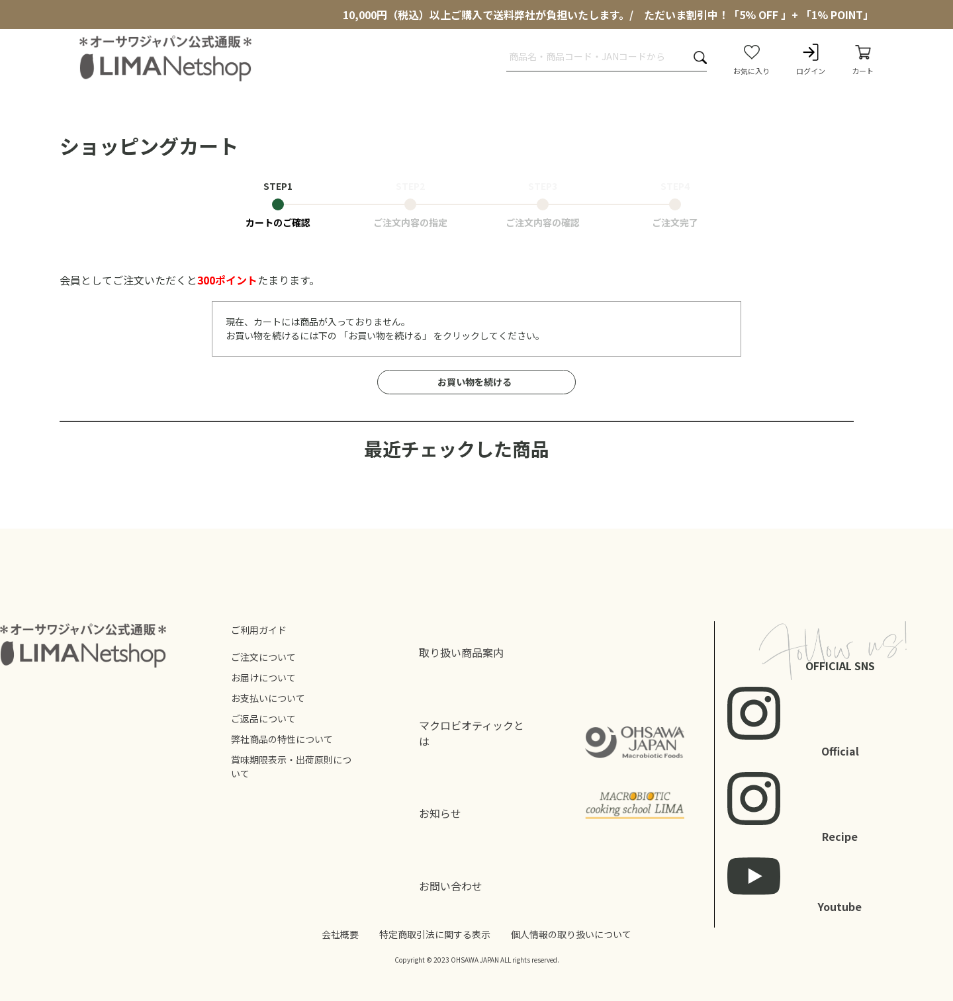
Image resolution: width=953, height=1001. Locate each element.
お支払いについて (268, 698)
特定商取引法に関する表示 (434, 934)
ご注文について (263, 657)
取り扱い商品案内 (461, 652)
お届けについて (263, 677)
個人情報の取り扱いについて (571, 934)
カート (863, 59)
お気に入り (751, 59)
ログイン (810, 59)
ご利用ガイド (259, 629)
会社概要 (340, 934)
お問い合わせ (450, 886)
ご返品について (263, 718)
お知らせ (440, 813)
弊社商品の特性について (282, 739)
